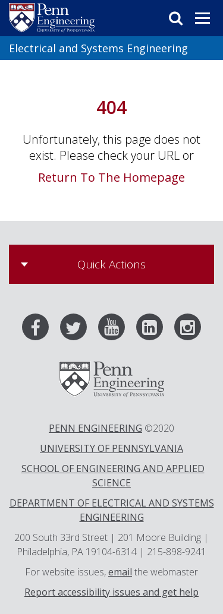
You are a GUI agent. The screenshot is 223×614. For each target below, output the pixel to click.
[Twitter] (78, 329)
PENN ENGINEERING (95, 428)
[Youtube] (116, 329)
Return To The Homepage (111, 177)
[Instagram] (187, 329)
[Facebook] (40, 329)
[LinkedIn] (154, 329)
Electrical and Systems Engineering (98, 48)
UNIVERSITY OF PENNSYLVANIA (111, 448)
